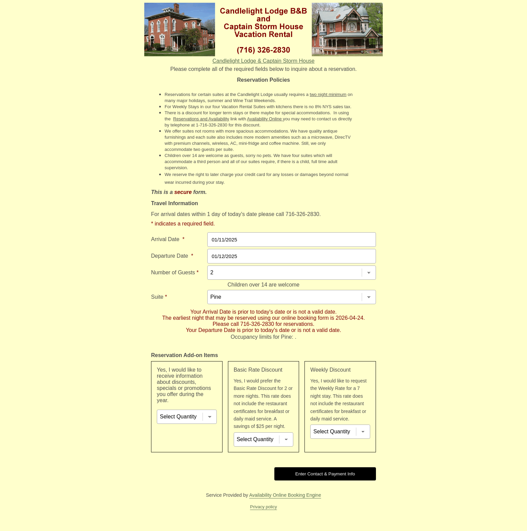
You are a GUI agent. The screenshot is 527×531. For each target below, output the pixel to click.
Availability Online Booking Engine (285, 495)
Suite (159, 297)
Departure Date (172, 256)
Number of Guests (175, 272)
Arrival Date (168, 239)
